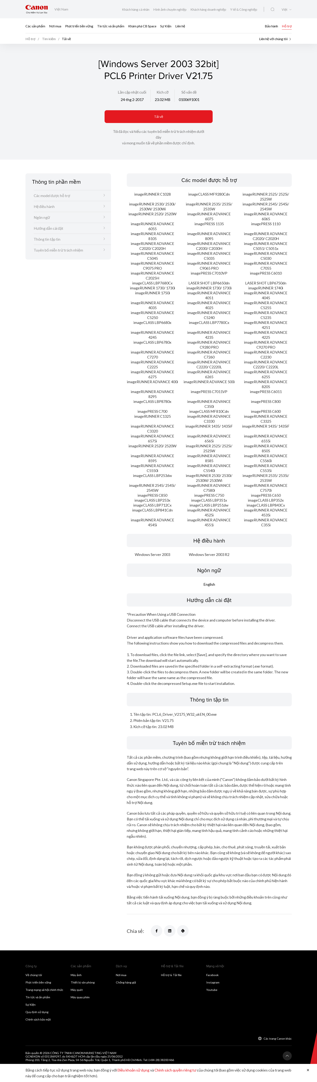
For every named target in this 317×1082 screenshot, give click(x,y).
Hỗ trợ (287, 26)
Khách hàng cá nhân (136, 9)
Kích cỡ (162, 92)
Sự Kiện (165, 26)
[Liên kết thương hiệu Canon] (36, 9)
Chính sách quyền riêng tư (175, 1070)
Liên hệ (180, 26)
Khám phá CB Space (142, 26)
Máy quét (77, 990)
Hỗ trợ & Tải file (171, 975)
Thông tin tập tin (47, 239)
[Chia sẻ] (156, 931)
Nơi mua (55, 26)
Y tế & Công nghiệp (243, 9)
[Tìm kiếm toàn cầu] (272, 9)
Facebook (212, 975)
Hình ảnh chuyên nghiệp (170, 9)
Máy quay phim (80, 997)
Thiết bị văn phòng (83, 982)
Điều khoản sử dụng (134, 1070)
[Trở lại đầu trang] (287, 1055)
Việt (284, 9)
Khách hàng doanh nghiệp (208, 9)
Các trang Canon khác (278, 1038)
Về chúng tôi (33, 975)
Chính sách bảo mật (38, 1019)
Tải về (158, 116)
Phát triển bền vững (79, 26)
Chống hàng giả (126, 982)
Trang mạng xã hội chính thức (44, 990)
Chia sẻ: (135, 931)
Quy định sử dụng (36, 1012)
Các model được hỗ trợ (52, 195)
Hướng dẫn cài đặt (48, 228)
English (209, 584)
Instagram (212, 982)
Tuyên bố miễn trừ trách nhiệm (58, 250)
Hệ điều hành (44, 206)
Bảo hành (271, 26)
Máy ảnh (76, 975)
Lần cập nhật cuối (132, 92)
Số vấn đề (189, 92)
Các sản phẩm (35, 26)
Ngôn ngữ (42, 217)
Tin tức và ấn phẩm (110, 26)
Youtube (211, 990)
